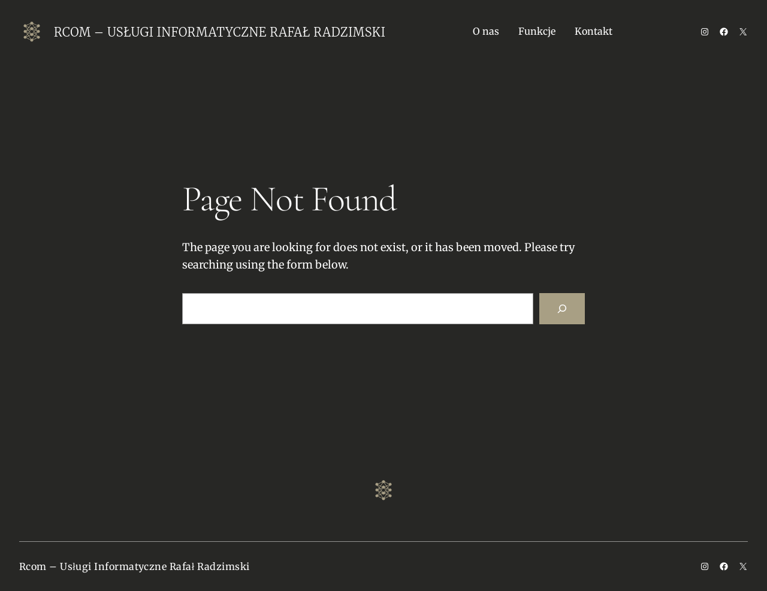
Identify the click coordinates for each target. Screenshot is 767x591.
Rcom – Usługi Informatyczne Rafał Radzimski (219, 32)
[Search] (562, 308)
